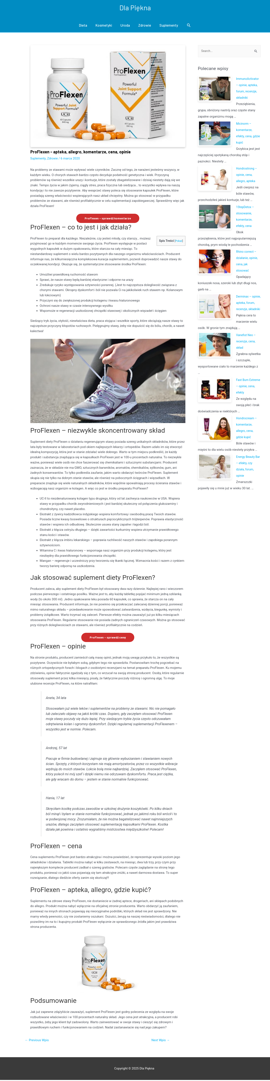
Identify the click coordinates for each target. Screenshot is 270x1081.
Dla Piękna (135, 7)
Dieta (83, 25)
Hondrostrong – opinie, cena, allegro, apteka (247, 175)
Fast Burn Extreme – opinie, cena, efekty (248, 393)
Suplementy (168, 25)
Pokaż (178, 241)
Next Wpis (159, 1041)
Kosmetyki (104, 25)
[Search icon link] (188, 25)
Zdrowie (144, 25)
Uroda (125, 25)
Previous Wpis (37, 1041)
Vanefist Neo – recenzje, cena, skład (246, 348)
